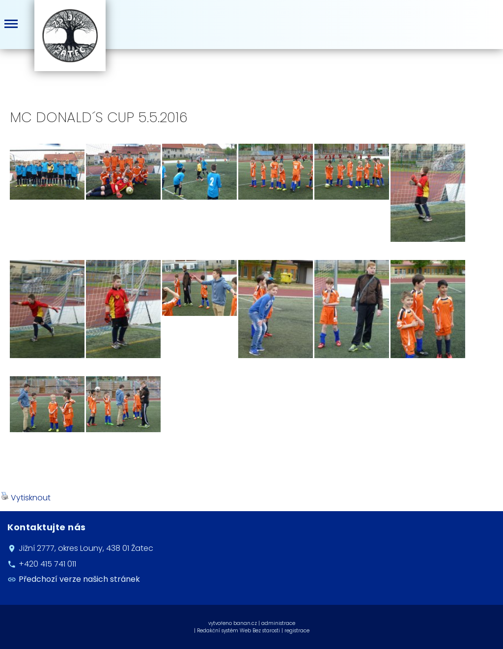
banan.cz (245, 623)
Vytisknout (26, 497)
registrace (296, 630)
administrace (278, 623)
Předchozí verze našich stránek (79, 579)
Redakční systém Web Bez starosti (238, 630)
